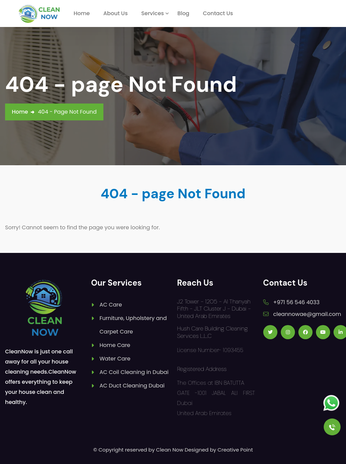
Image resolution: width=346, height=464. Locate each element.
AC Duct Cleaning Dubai (132, 385)
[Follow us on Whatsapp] (331, 403)
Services (152, 13)
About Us (115, 13)
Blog (183, 13)
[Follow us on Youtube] (323, 332)
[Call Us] (332, 426)
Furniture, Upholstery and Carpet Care (133, 325)
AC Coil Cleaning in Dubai (134, 372)
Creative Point (235, 449)
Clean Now (169, 449)
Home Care (115, 345)
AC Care (111, 305)
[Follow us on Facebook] (305, 332)
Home (82, 13)
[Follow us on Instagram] (288, 332)
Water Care (115, 358)
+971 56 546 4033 (296, 302)
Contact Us (218, 13)
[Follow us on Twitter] (270, 332)
